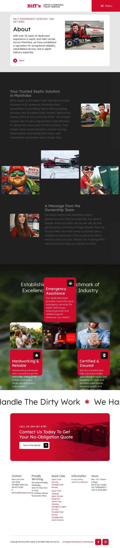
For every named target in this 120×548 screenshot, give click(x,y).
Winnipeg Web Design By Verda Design (78, 542)
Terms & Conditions (79, 482)
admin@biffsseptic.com (21, 492)
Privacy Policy (77, 479)
